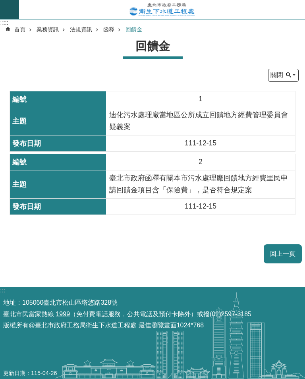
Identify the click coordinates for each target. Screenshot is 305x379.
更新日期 (14, 373)
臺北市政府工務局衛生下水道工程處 (162, 9)
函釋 (108, 29)
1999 (63, 314)
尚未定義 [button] (9, 9)
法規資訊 (81, 29)
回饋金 (133, 29)
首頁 (19, 29)
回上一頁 (282, 253)
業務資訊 (48, 29)
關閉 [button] (276, 75)
